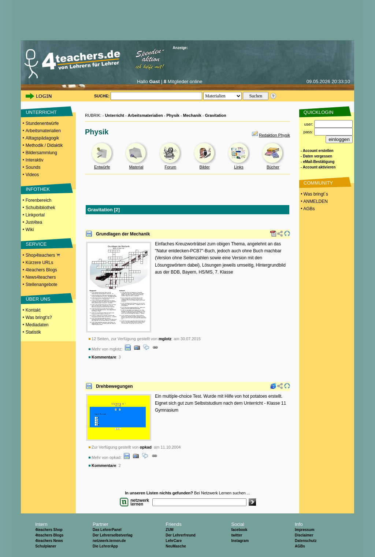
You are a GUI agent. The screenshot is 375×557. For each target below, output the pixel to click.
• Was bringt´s (314, 194)
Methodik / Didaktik (44, 145)
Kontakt (33, 310)
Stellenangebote (41, 284)
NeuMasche (176, 546)
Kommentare (104, 357)
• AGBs (307, 208)
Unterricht (114, 115)
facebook (239, 530)
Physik (173, 115)
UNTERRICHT (41, 112)
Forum (170, 167)
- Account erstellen (317, 151)
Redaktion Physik (274, 135)
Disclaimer (304, 535)
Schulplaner (45, 546)
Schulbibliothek (40, 207)
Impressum (304, 530)
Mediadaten (37, 324)
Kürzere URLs (39, 262)
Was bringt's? (39, 317)
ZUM (170, 530)
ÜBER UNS (38, 299)
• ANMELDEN (314, 201)
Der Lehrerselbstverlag (113, 535)
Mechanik (192, 115)
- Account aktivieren (318, 167)
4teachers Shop (48, 530)
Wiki (30, 229)
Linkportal (35, 215)
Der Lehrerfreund (181, 535)
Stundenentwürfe (42, 123)
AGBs (300, 546)
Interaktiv (35, 160)
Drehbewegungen (114, 386)
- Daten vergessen (316, 156)
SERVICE (36, 244)
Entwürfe (102, 167)
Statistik (33, 332)
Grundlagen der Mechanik (123, 234)
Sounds (33, 167)
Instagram (240, 541)
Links (239, 167)
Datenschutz (305, 541)
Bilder (205, 167)
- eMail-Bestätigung (317, 162)
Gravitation (215, 115)
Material (136, 167)
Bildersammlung (41, 152)
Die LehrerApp (105, 546)
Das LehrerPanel (107, 530)
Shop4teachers (43, 255)
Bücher (273, 167)
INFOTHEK (38, 189)
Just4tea (34, 222)
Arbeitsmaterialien (43, 130)
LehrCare (174, 541)
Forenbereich (39, 200)
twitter (236, 535)
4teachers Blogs (41, 269)
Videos (32, 174)
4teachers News (49, 541)
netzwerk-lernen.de (109, 541)
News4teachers (41, 277)
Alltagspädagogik (42, 138)
